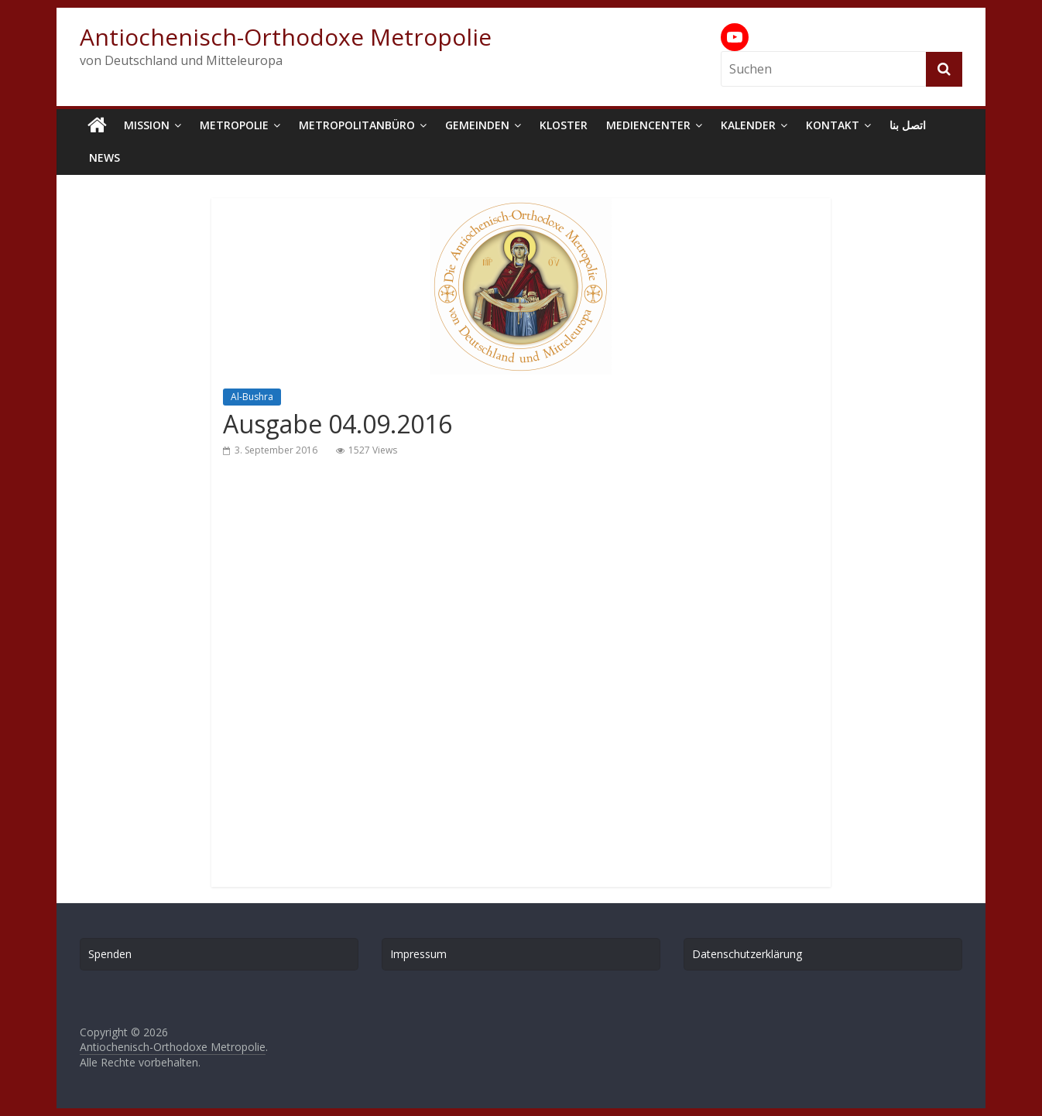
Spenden (110, 954)
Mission (147, 125)
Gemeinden (477, 125)
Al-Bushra (252, 396)
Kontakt (832, 125)
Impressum (418, 954)
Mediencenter (648, 125)
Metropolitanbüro (357, 125)
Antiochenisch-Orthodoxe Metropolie (286, 37)
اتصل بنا (907, 125)
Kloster (564, 125)
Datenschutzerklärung (747, 954)
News (104, 157)
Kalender (748, 125)
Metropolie (234, 125)
